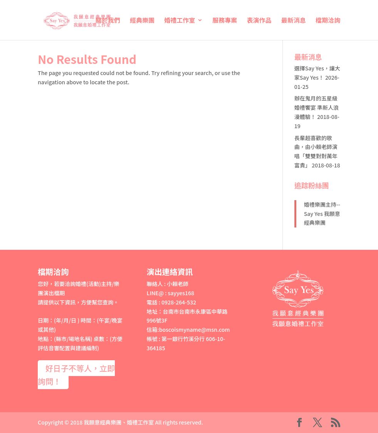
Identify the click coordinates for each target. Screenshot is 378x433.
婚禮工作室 (179, 21)
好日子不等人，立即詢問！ (76, 375)
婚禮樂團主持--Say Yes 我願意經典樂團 (322, 214)
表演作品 (259, 21)
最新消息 (293, 21)
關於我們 (108, 21)
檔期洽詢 (328, 21)
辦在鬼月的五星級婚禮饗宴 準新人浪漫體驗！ (316, 107)
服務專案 (224, 21)
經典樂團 (142, 21)
